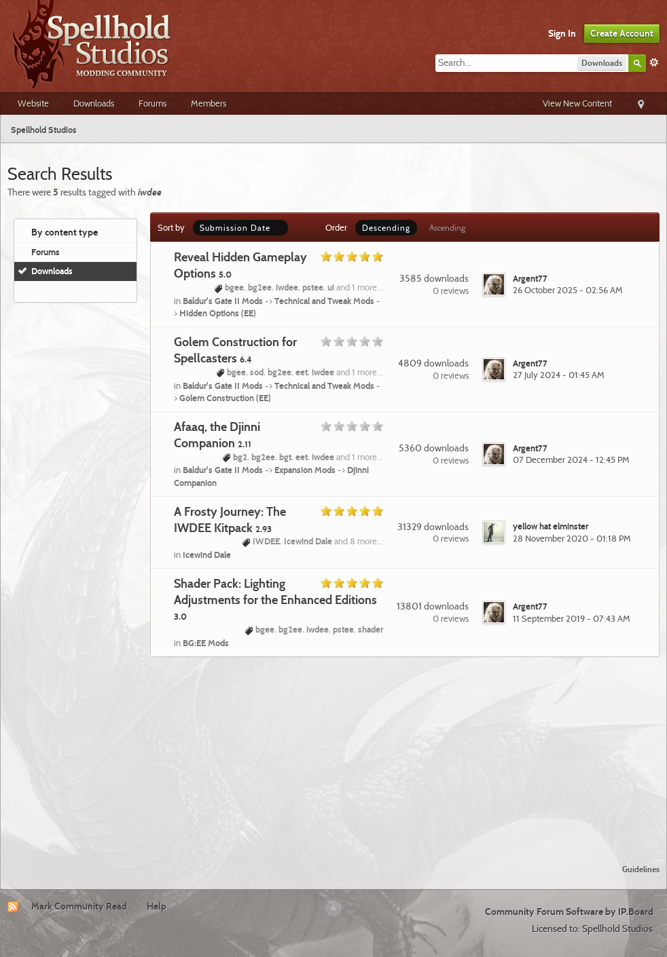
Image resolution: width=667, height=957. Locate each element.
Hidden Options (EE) (217, 312)
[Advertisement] (334, 752)
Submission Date (240, 228)
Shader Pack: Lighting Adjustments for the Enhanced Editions (275, 599)
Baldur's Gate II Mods (223, 300)
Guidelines (641, 869)
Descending (386, 228)
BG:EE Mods (206, 642)
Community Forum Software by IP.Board (569, 911)
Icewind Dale (207, 554)
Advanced (654, 62)
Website (33, 103)
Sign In (562, 33)
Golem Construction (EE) (225, 397)
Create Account (621, 33)
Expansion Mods (305, 469)
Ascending (447, 228)
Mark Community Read (79, 906)
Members (208, 103)
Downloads (93, 103)
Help (156, 906)
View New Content (577, 103)
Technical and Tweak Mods (324, 300)
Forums (152, 103)
